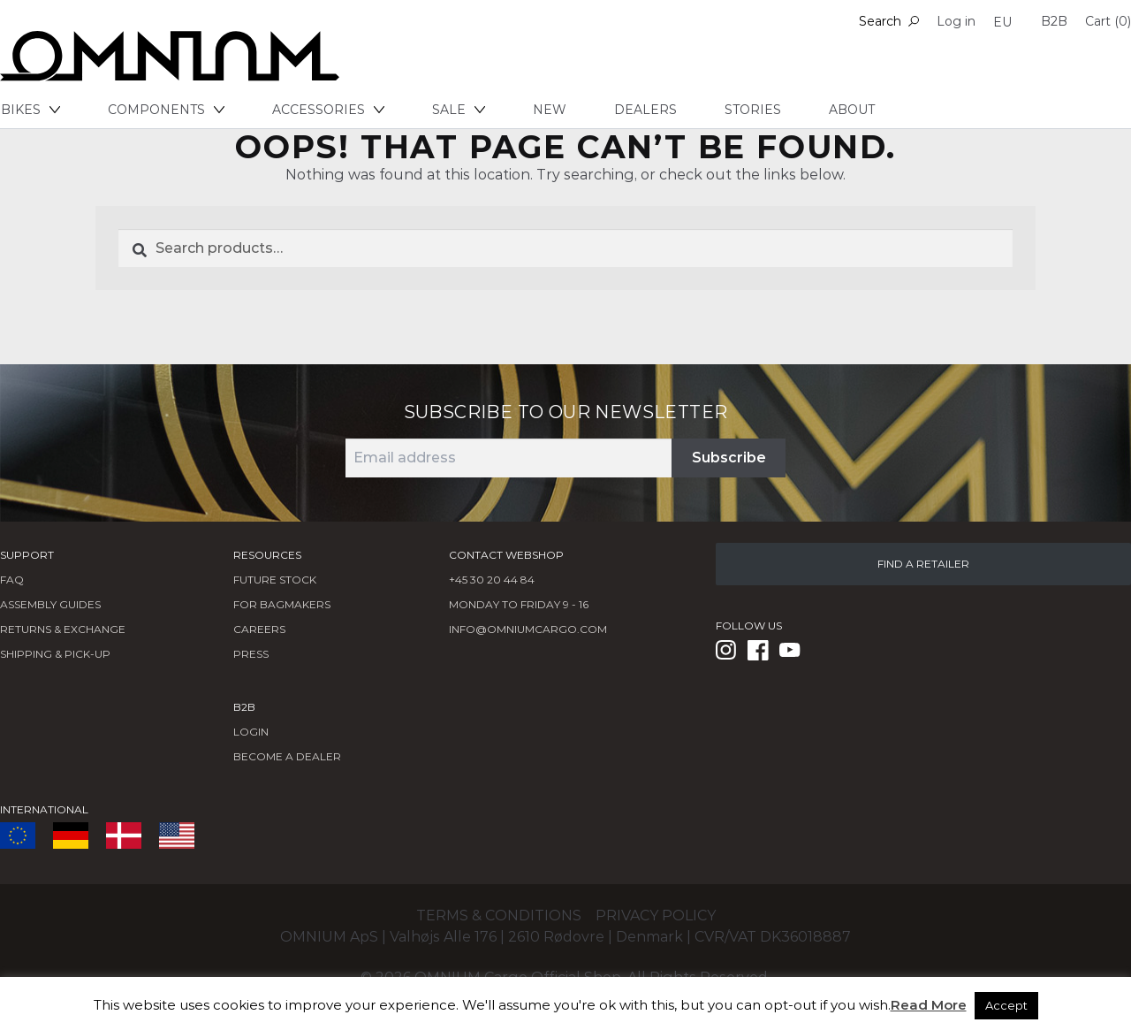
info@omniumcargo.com (528, 629)
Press (251, 653)
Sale (458, 110)
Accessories (328, 110)
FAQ (12, 579)
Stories (753, 110)
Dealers (645, 110)
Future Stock (274, 579)
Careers (259, 629)
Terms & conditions (498, 915)
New (549, 110)
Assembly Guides (50, 604)
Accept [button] (1006, 1005)
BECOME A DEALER (287, 756)
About (852, 110)
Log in (956, 21)
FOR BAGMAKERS (281, 604)
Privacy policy (656, 915)
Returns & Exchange (62, 629)
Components (166, 110)
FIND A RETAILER (923, 563)
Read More (929, 1004)
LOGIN (251, 731)
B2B (1054, 21)
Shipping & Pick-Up (55, 653)
